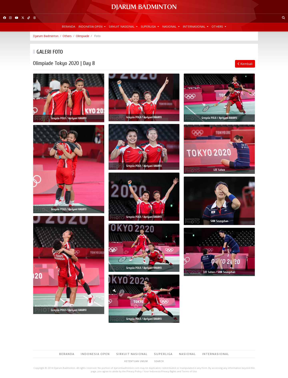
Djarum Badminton (45, 36)
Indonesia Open (90, 26)
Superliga (149, 26)
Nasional (169, 26)
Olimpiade (82, 36)
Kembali (245, 64)
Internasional (194, 26)
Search (159, 361)
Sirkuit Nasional (122, 26)
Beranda (68, 26)
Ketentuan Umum (136, 361)
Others (218, 26)
